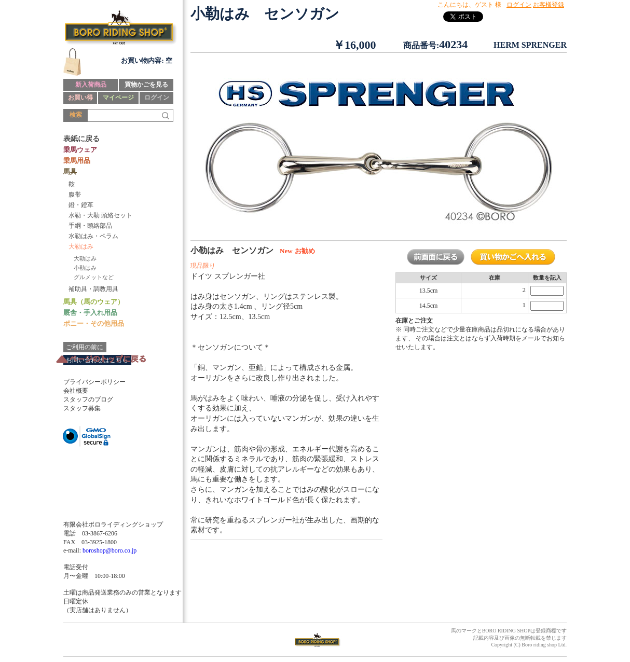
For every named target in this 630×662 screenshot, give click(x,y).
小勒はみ (85, 268)
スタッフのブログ (88, 399)
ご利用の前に (84, 347)
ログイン (156, 97)
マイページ (118, 97)
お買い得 (80, 97)
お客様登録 (548, 4)
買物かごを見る (146, 84)
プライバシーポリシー (94, 381)
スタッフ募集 (82, 408)
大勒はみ (85, 258)
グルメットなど (94, 277)
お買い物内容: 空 (146, 60)
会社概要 (75, 390)
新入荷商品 (90, 84)
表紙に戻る (81, 139)
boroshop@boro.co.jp (109, 550)
